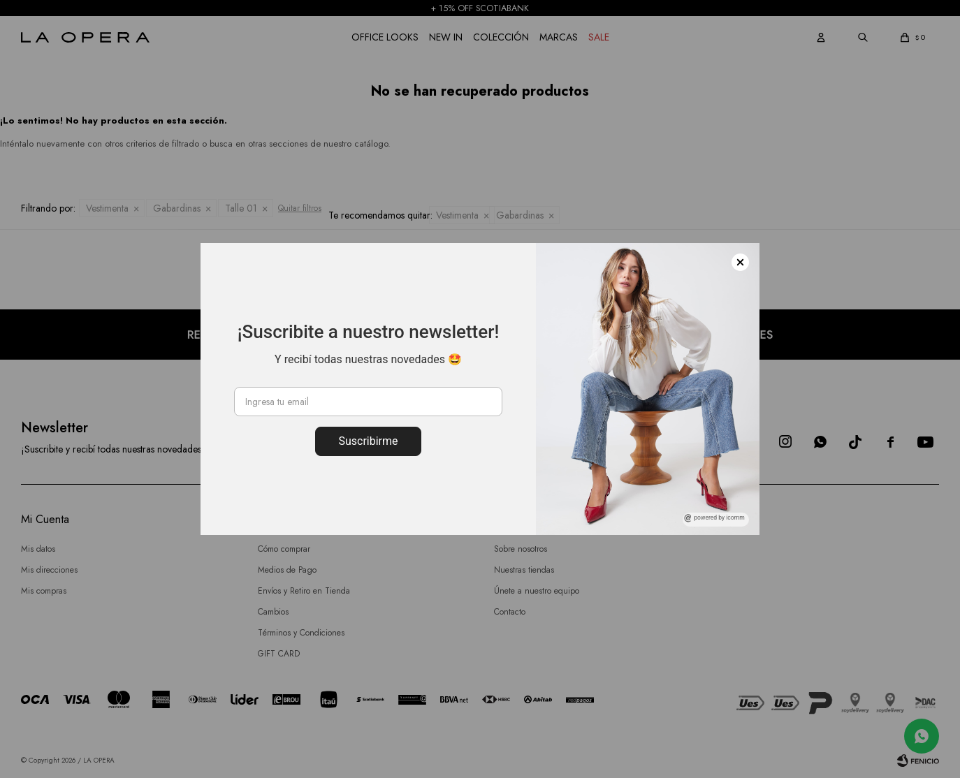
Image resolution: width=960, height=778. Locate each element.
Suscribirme (368, 441)
